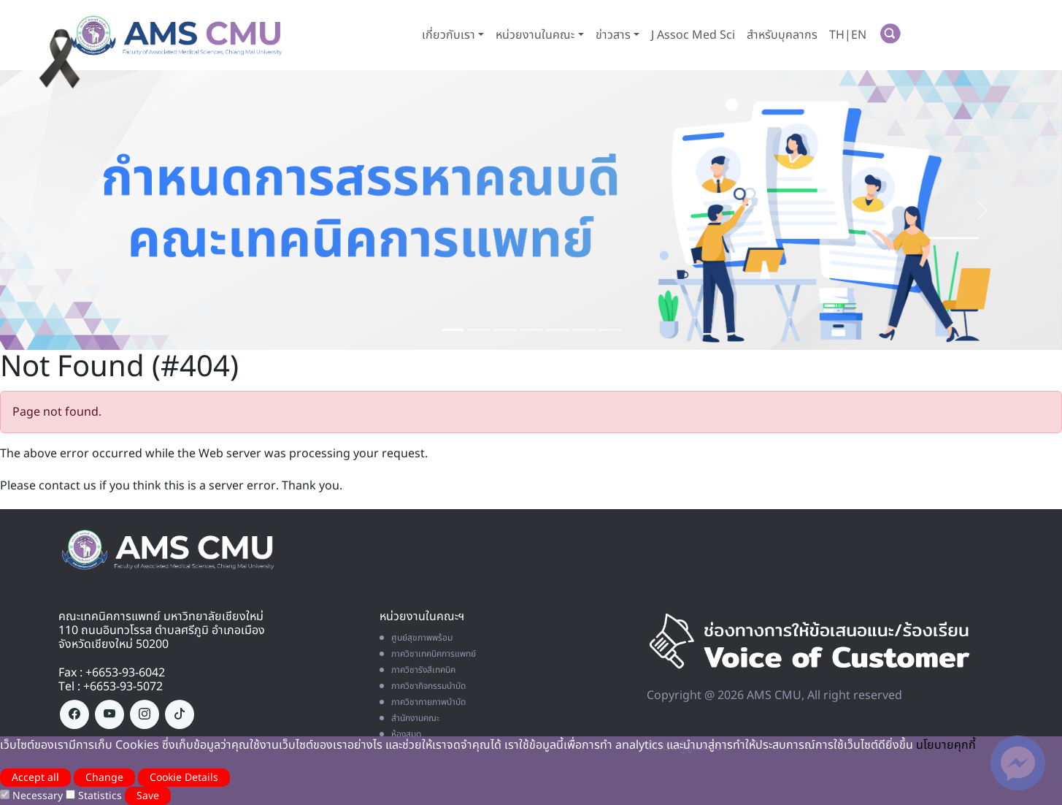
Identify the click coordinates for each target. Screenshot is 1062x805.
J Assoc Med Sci (693, 35)
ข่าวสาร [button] (613, 35)
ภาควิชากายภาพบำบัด (423, 702)
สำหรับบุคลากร (782, 35)
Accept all (35, 777)
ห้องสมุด (400, 734)
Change (104, 777)
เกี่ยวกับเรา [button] (448, 35)
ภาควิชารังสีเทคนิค (417, 669)
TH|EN (847, 35)
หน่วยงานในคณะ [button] (535, 35)
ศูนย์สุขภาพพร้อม (416, 637)
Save (147, 796)
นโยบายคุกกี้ (946, 745)
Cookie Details (184, 777)
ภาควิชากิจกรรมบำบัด (423, 686)
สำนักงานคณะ (409, 718)
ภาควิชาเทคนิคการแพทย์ (428, 653)
